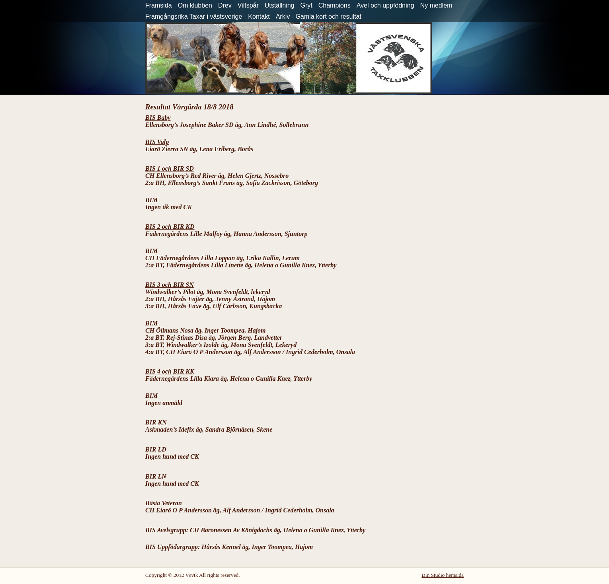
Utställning (280, 5)
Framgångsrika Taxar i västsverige (193, 16)
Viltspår (248, 5)
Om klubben (195, 5)
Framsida (158, 5)
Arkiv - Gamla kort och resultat (318, 16)
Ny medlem (436, 5)
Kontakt (258, 16)
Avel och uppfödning (385, 5)
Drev (225, 5)
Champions (334, 5)
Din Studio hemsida (443, 575)
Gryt (306, 5)
